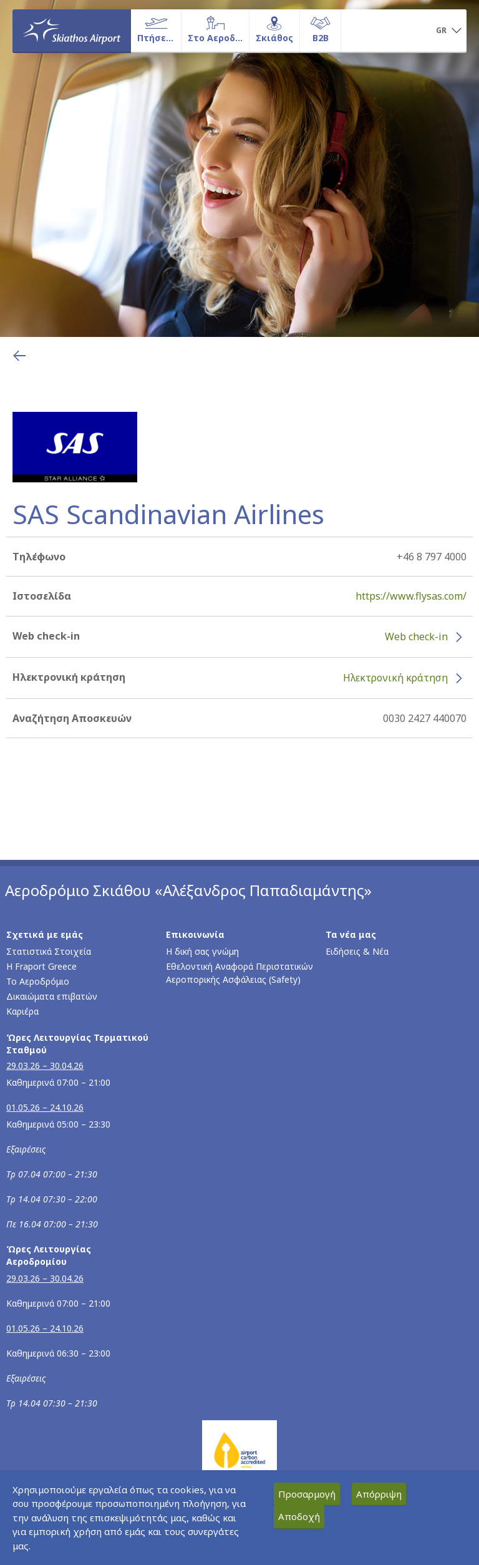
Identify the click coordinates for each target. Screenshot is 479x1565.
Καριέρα (22, 1011)
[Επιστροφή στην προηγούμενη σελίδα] (19, 355)
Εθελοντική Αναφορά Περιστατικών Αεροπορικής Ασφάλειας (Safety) (239, 972)
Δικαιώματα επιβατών (51, 996)
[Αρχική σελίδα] (71, 30)
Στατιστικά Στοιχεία (48, 951)
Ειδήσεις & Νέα (357, 951)
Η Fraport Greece (41, 966)
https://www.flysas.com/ (411, 596)
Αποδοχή (299, 1516)
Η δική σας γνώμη (202, 951)
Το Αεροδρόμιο (37, 981)
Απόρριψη (379, 1494)
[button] (449, 31)
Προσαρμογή (307, 1494)
